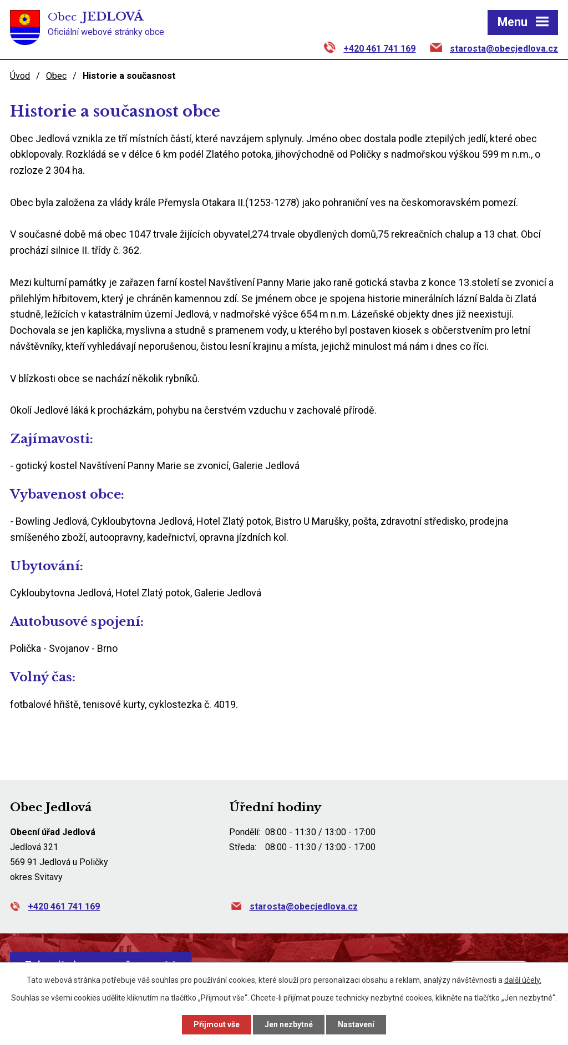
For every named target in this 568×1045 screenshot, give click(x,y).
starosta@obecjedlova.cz (504, 48)
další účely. (522, 980)
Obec (56, 76)
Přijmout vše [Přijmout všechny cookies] (217, 1024)
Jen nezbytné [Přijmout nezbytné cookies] (289, 1024)
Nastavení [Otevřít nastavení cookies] (356, 1024)
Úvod (20, 76)
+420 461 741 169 (379, 48)
